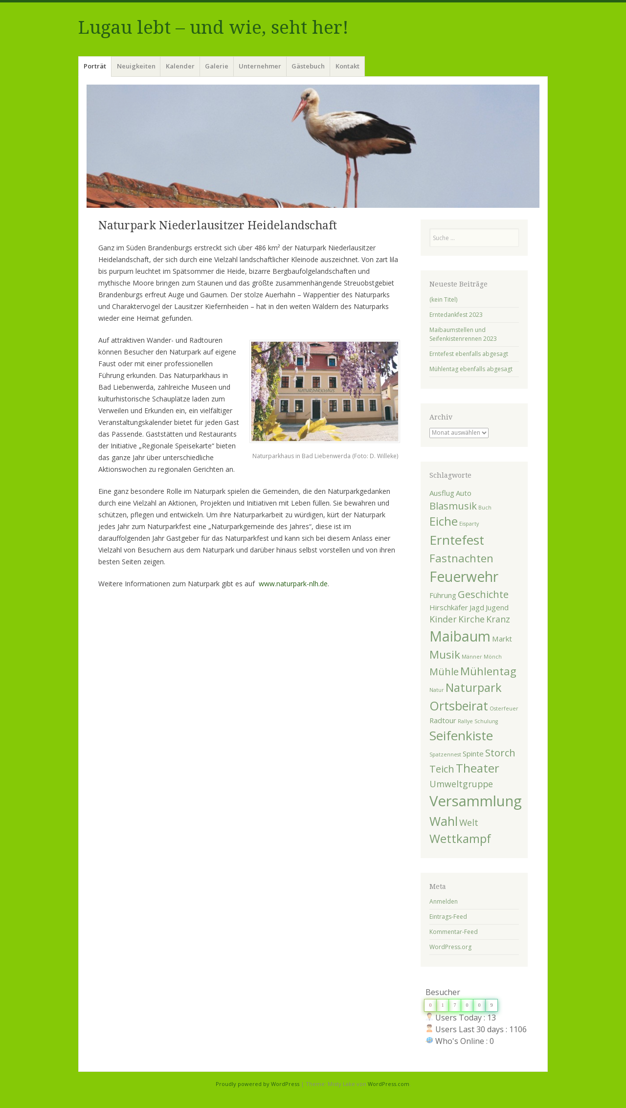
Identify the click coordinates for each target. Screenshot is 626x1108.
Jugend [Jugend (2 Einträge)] (497, 607)
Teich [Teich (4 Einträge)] (441, 769)
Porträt (95, 66)
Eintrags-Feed (448, 916)
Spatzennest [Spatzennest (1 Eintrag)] (445, 754)
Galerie (216, 66)
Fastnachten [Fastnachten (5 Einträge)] (461, 558)
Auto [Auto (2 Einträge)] (463, 493)
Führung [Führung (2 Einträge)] (442, 595)
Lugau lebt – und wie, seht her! (213, 27)
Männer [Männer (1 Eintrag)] (472, 656)
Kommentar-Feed (453, 932)
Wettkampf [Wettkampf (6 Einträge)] (460, 838)
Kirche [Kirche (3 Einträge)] (471, 619)
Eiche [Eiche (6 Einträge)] (443, 521)
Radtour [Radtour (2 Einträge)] (442, 720)
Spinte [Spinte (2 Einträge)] (473, 753)
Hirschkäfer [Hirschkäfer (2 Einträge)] (448, 607)
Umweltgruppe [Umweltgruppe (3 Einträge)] (461, 784)
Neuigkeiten (136, 66)
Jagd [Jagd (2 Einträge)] (477, 607)
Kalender (180, 66)
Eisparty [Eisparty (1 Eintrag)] (469, 523)
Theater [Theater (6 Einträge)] (477, 768)
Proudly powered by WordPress (257, 1083)
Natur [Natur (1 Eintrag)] (436, 690)
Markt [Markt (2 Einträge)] (502, 638)
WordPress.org (450, 947)
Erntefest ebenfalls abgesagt (468, 354)
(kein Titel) (443, 299)
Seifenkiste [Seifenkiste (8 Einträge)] (461, 735)
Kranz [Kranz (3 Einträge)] (498, 619)
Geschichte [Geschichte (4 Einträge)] (483, 594)
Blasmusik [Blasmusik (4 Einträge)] (453, 505)
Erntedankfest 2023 (456, 314)
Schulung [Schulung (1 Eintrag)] (486, 721)
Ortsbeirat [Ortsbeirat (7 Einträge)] (458, 705)
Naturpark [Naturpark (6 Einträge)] (474, 687)
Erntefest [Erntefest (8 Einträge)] (456, 540)
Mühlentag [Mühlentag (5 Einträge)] (488, 671)
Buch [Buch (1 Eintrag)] (485, 507)
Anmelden (443, 901)
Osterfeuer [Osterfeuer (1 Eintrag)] (504, 708)
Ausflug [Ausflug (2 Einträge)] (441, 493)
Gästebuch (308, 66)
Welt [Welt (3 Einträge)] (468, 822)
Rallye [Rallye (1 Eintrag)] (465, 721)
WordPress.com (388, 1083)
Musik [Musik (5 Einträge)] (444, 654)
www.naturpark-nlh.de (293, 583)
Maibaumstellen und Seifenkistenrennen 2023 (463, 334)
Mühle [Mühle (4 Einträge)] (444, 671)
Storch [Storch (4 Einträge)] (500, 752)
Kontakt (347, 66)
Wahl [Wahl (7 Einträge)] (443, 821)
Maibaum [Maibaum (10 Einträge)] (460, 636)
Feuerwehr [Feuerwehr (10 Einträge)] (463, 576)
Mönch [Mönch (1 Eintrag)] (493, 656)
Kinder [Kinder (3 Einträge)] (443, 619)
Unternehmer (260, 66)
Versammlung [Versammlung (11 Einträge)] (475, 801)
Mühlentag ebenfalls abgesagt (471, 369)
